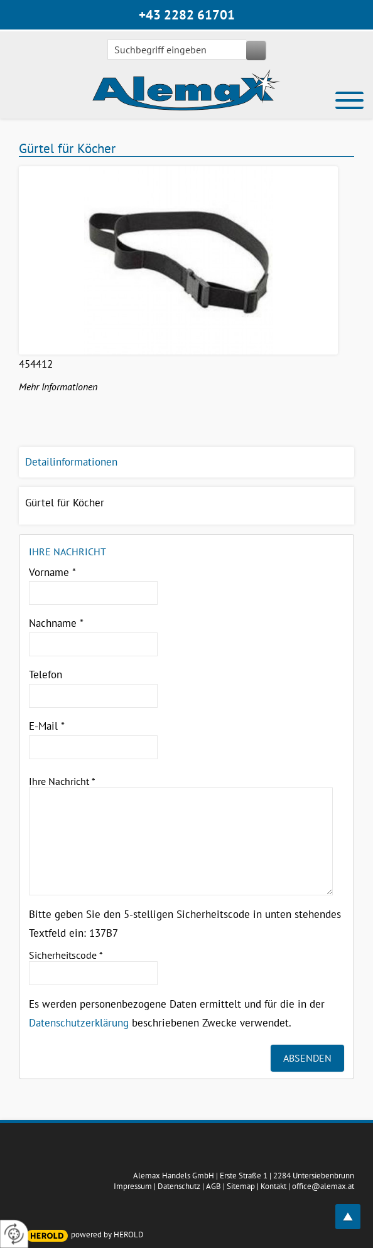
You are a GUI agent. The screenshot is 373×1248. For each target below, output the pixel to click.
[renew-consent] (14, 1234)
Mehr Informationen (58, 386)
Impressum (133, 1186)
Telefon (45, 674)
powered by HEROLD (107, 1234)
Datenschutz (179, 1186)
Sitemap (241, 1186)
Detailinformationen (71, 462)
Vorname (52, 572)
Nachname (56, 623)
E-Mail (47, 726)
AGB (213, 1186)
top (354, 1209)
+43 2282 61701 (187, 14)
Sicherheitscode (66, 955)
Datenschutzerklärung (79, 1023)
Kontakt (273, 1186)
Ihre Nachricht (62, 781)
